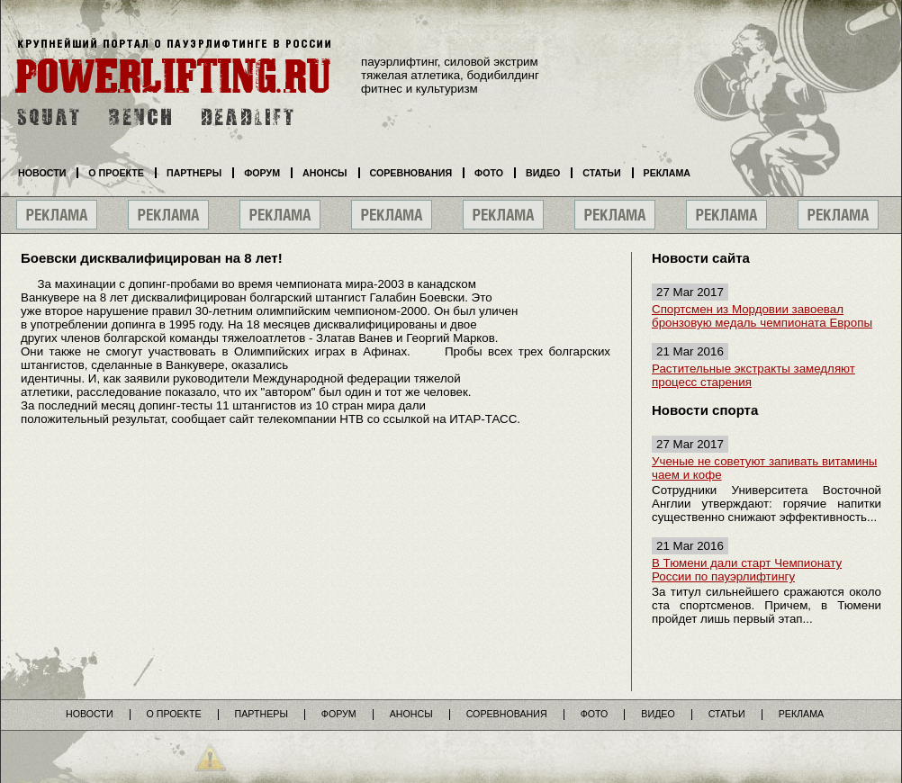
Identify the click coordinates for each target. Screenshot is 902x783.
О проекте (116, 172)
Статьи (601, 172)
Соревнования (411, 172)
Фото (488, 172)
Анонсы (324, 172)
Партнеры (194, 172)
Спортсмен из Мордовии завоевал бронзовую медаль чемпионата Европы (762, 315)
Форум (262, 172)
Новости (42, 172)
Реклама (667, 172)
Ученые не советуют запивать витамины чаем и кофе (764, 468)
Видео (543, 172)
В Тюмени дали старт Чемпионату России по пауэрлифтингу (747, 569)
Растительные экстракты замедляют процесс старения (753, 375)
